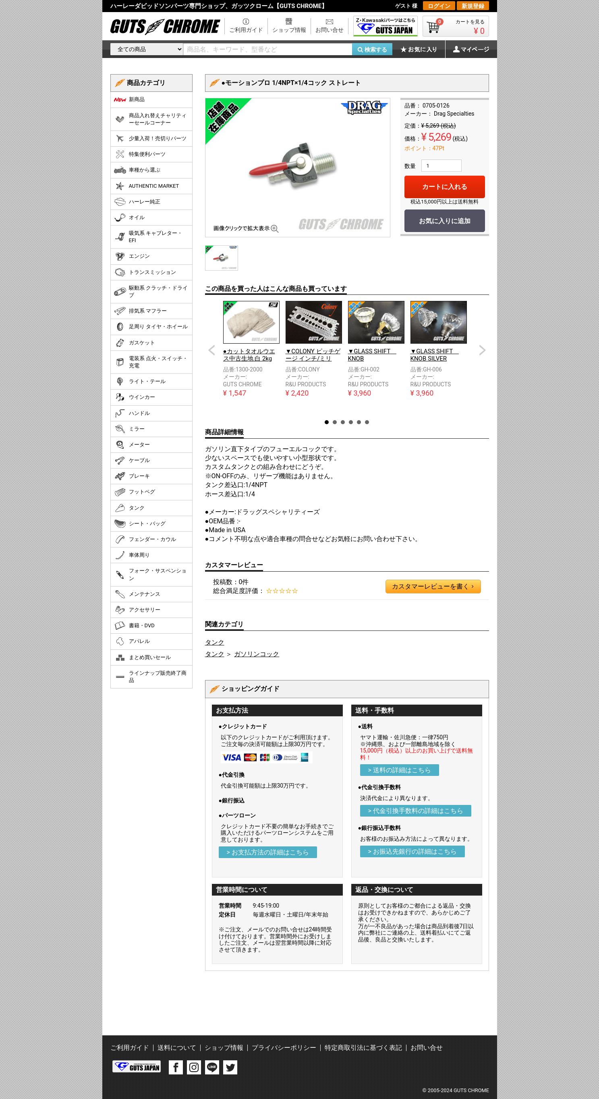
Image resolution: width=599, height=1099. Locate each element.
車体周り (132, 555)
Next (482, 350)
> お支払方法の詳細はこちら (268, 852)
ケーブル (132, 460)
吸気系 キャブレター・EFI (148, 236)
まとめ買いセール (142, 657)
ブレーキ (132, 476)
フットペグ (134, 492)
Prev (211, 350)
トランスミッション (145, 272)
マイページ (467, 49)
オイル (129, 218)
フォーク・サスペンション (150, 574)
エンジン (132, 257)
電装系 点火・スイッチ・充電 (151, 362)
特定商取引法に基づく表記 (363, 1047)
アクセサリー (137, 610)
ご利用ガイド (246, 30)
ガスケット (134, 343)
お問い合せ (329, 30)
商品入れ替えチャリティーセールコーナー (150, 119)
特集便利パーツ (140, 154)
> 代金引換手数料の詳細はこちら (415, 811)
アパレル (132, 641)
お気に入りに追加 (444, 221)
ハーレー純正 (137, 202)
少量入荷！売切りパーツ (150, 139)
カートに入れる (444, 187)
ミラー (129, 429)
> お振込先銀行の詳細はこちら (412, 851)
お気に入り (422, 49)
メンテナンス (137, 594)
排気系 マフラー (140, 311)
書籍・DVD (134, 626)
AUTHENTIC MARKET (146, 186)
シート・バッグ (140, 524)
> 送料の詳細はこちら (399, 770)
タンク (214, 642)
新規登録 (473, 6)
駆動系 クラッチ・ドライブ (151, 291)
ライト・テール (140, 381)
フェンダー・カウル (145, 539)
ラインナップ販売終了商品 (150, 676)
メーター (132, 445)
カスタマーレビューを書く (432, 586)
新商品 (129, 99)
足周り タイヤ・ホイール (151, 327)
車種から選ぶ (137, 170)
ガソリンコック (256, 654)
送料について (177, 1047)
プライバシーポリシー (284, 1047)
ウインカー (134, 397)
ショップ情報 (289, 30)
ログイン (439, 6)
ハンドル (132, 413)
